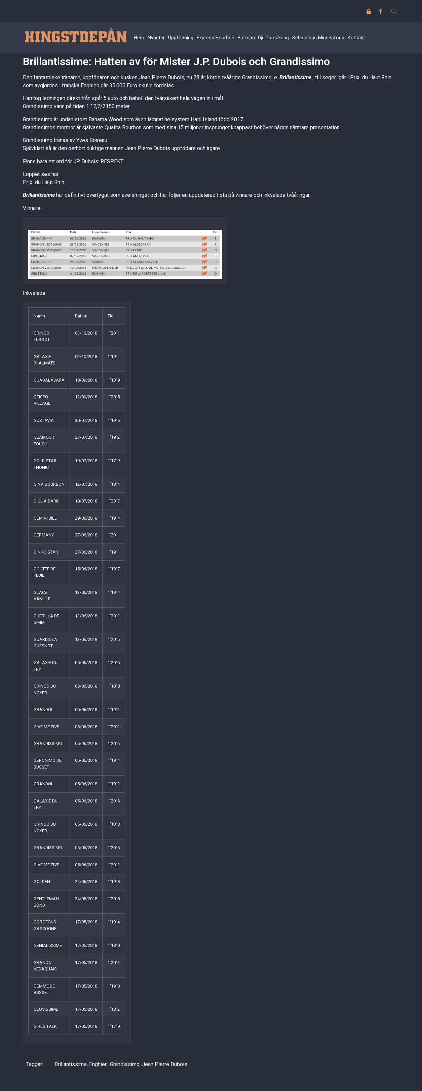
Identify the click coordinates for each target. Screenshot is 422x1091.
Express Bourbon (215, 38)
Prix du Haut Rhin (43, 182)
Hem (139, 38)
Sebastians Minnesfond (318, 38)
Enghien (98, 1064)
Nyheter (156, 38)
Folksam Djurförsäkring (263, 38)
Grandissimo (125, 1064)
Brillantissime (70, 1064)
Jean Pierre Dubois (164, 1064)
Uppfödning (180, 38)
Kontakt (356, 38)
